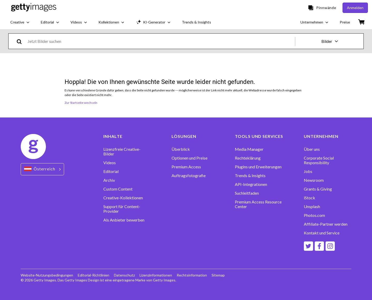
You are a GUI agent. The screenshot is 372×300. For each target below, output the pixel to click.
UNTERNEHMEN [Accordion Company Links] (321, 136)
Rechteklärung (248, 158)
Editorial (111, 171)
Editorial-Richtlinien (93, 275)
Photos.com (314, 215)
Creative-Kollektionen (123, 197)
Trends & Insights (250, 175)
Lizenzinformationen (156, 275)
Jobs (308, 171)
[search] (21, 41)
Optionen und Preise (189, 158)
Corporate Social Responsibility (319, 160)
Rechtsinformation (192, 275)
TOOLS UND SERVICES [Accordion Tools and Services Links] (259, 136)
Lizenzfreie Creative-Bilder (122, 151)
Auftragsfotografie (189, 175)
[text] (160, 41)
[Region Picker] (42, 169)
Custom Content (118, 189)
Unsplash (312, 206)
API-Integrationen (251, 184)
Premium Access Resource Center (258, 204)
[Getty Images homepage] (33, 7)
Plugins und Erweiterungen (258, 166)
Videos (109, 162)
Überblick (181, 149)
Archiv (109, 180)
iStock (309, 197)
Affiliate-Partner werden (325, 224)
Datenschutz (124, 275)
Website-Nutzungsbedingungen (47, 275)
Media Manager (249, 149)
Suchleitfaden (247, 193)
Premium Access (186, 166)
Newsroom (314, 180)
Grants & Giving (318, 189)
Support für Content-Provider (121, 209)
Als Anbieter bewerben (123, 220)
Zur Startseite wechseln (81, 103)
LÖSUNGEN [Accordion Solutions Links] (184, 136)
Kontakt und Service (321, 233)
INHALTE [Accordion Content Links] (112, 136)
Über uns (312, 149)
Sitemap (218, 275)
